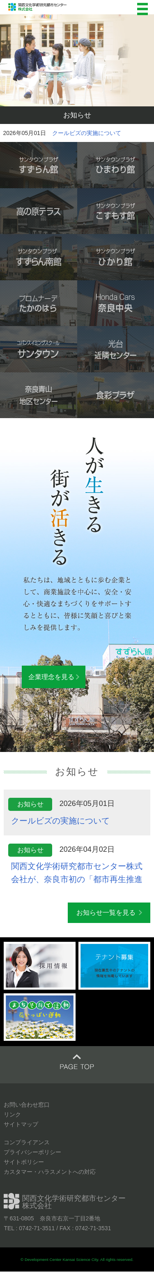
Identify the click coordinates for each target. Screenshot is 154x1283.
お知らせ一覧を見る (106, 912)
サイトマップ (21, 1124)
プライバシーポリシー (32, 1152)
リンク (12, 1114)
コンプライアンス (27, 1142)
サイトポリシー (24, 1162)
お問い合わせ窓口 (27, 1104)
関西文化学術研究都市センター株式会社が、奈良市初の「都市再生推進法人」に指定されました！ (77, 879)
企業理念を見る (51, 676)
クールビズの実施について (86, 133)
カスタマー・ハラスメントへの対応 (50, 1171)
